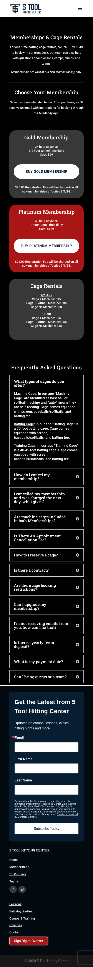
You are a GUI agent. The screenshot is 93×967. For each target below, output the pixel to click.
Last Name (23, 780)
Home (13, 859)
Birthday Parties (21, 911)
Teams (14, 881)
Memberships (19, 867)
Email (19, 738)
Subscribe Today (46, 828)
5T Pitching (17, 874)
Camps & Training (22, 918)
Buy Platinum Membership (46, 246)
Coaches (15, 925)
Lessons (15, 904)
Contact (15, 932)
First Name (24, 759)
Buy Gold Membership (46, 172)
